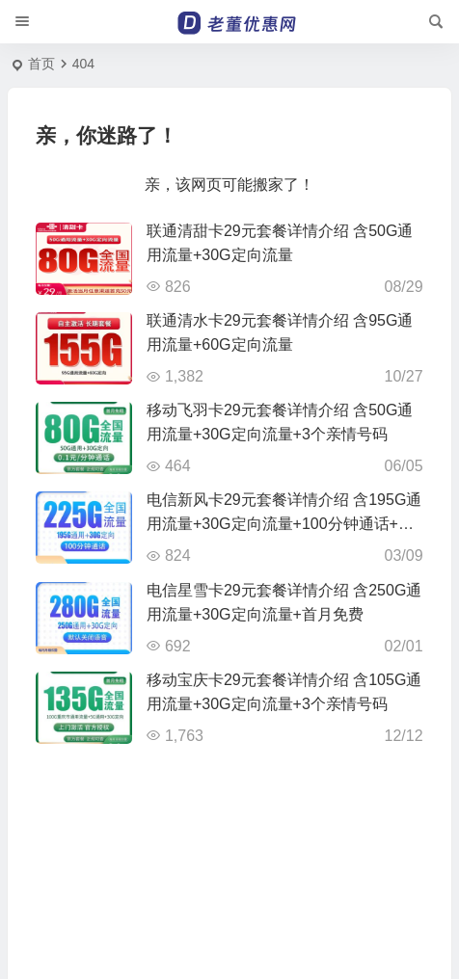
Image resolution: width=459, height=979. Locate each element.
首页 (41, 63)
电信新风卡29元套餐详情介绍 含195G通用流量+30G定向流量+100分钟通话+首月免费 (284, 523)
